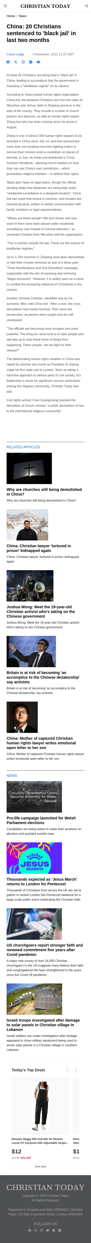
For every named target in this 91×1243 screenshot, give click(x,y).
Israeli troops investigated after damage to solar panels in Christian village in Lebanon (43, 1025)
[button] (5, 6)
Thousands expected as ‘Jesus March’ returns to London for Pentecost (42, 881)
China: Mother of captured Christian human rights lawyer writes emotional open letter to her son (41, 743)
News (23, 16)
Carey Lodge (15, 54)
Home (11, 16)
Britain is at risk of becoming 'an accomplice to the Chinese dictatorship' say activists (43, 677)
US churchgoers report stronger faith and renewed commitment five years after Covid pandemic (45, 950)
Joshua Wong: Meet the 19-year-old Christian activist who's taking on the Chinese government (41, 611)
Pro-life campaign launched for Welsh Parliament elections (41, 820)
